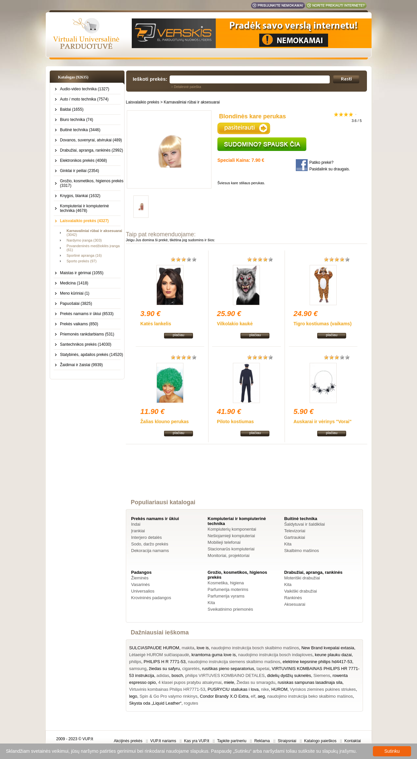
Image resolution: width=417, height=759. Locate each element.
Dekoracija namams (150, 550)
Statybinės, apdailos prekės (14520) (91, 354)
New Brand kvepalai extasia (327, 647)
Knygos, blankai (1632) (80, 195)
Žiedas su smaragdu (255, 682)
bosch (177, 675)
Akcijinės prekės (128, 741)
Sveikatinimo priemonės (230, 609)
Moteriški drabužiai (302, 577)
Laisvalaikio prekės (142, 102)
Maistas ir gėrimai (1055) (81, 273)
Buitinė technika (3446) (80, 130)
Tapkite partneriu (231, 741)
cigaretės (191, 668)
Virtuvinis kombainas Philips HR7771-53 (167, 689)
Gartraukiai (294, 537)
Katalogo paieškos (320, 741)
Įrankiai (138, 530)
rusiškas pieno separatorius (228, 668)
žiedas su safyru (164, 668)
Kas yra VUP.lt (196, 741)
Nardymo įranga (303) (84, 240)
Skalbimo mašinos (301, 550)
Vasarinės (140, 584)
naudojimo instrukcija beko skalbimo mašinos (310, 696)
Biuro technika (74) (76, 119)
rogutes (191, 703)
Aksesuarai (294, 604)
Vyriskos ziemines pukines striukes (323, 689)
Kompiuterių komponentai (232, 529)
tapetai (263, 668)
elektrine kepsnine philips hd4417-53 (317, 661)
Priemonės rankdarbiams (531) (87, 334)
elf (253, 696)
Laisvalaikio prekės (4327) (84, 221)
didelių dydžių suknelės (289, 675)
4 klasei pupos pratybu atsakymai (189, 682)
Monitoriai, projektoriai (228, 555)
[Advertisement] (247, 477)
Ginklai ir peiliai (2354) (79, 170)
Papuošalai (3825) (76, 303)
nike (265, 689)
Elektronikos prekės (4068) (83, 160)
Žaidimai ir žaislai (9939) (81, 365)
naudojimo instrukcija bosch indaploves (275, 654)
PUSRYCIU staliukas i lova (233, 689)
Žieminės (140, 577)
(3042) (94, 233)
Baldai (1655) (71, 109)
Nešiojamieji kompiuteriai (231, 535)
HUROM (279, 689)
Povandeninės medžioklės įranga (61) (93, 248)
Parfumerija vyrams (226, 596)
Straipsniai (287, 741)
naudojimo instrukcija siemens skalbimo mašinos (234, 661)
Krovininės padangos (151, 597)
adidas (162, 675)
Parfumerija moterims (228, 589)
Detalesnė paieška (187, 87)
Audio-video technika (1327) (84, 89)
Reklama (262, 741)
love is (203, 647)
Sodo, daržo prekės (149, 543)
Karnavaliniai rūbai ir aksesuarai (192, 102)
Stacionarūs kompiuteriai (231, 548)
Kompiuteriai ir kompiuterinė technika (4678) (84, 208)
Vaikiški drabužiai (300, 591)
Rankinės (293, 597)
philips (135, 661)
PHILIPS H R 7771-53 (164, 661)
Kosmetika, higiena (226, 582)
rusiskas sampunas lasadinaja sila (310, 682)
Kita (288, 543)
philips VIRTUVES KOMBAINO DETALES (225, 675)
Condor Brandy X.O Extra (224, 696)
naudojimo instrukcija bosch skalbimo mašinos (255, 647)
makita (187, 647)
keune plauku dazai (333, 654)
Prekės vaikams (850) (79, 324)
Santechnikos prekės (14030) (85, 344)
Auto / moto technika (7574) (84, 99)
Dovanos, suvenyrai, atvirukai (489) (91, 140)
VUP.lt (87, 739)
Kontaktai (352, 741)
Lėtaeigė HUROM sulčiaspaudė (159, 654)
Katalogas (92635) (73, 77)
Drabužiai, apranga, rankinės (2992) (91, 150)
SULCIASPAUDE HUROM (154, 647)
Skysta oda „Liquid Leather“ (155, 703)
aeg (261, 696)
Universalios (142, 591)
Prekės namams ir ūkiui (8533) (87, 313)
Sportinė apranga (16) (84, 255)
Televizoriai (294, 530)
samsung (138, 668)
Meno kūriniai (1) (74, 293)
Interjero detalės (146, 537)
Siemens (322, 675)
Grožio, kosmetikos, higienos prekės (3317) (92, 183)
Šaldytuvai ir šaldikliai (304, 524)
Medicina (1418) (74, 283)
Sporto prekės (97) (82, 261)
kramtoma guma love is (213, 654)
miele (229, 682)
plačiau (178, 335)
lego (133, 696)
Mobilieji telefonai (224, 542)
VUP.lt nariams (163, 741)
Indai (135, 524)
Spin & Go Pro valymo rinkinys (169, 696)
